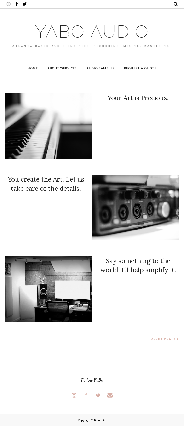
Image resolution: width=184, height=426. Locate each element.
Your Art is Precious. (138, 98)
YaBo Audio (98, 420)
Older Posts (163, 339)
